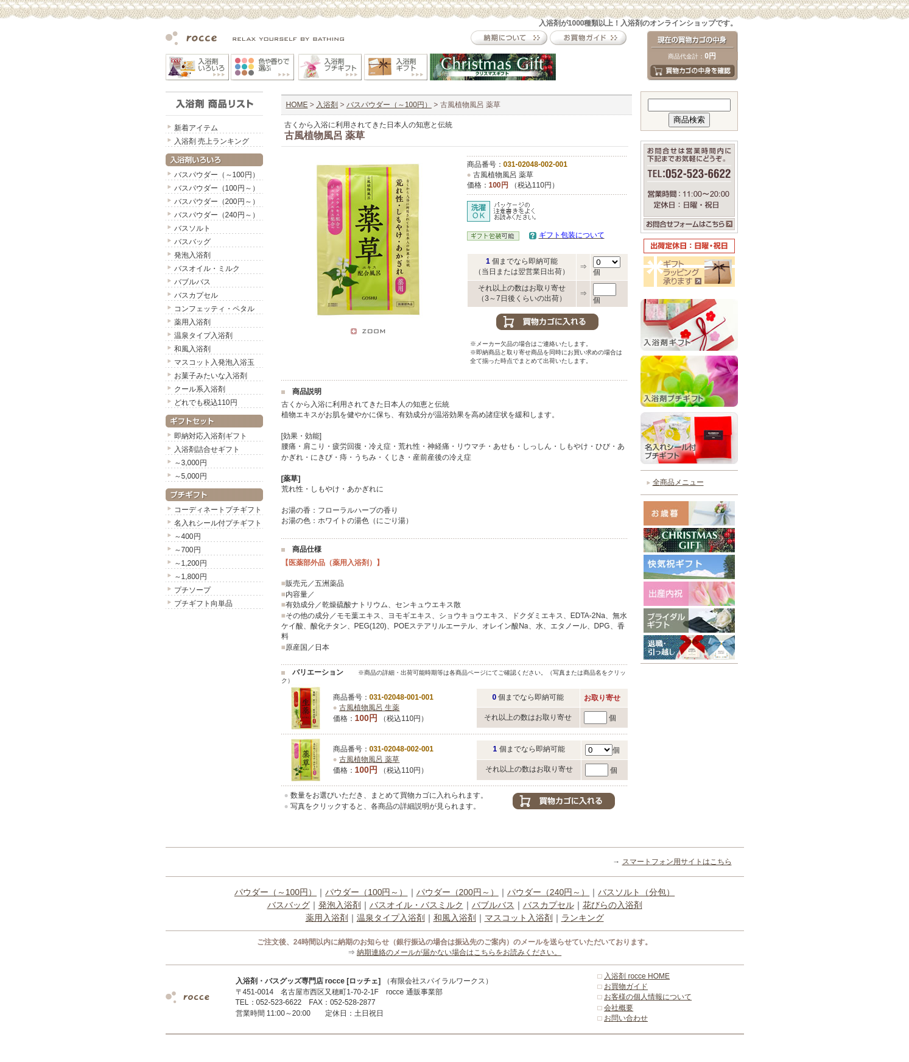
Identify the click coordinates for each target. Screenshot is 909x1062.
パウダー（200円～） (457, 892)
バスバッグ (192, 241)
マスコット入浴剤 (519, 918)
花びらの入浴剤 (612, 905)
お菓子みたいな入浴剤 (210, 375)
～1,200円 (190, 563)
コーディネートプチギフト (218, 509)
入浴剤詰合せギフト (207, 449)
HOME (297, 104)
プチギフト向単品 (203, 603)
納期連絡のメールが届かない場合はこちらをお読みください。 (459, 952)
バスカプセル (196, 295)
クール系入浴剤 (199, 389)
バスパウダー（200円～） (216, 201)
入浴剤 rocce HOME (637, 976)
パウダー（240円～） (548, 892)
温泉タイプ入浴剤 (203, 335)
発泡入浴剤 (192, 255)
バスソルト (192, 228)
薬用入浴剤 (192, 322)
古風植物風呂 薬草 (369, 759)
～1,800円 (190, 576)
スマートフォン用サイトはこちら (677, 861)
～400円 (187, 536)
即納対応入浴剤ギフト (210, 436)
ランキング (582, 918)
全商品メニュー (678, 482)
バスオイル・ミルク (207, 268)
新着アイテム (196, 128)
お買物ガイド (626, 986)
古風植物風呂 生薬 (369, 707)
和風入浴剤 (192, 349)
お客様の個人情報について (648, 997)
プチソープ (192, 590)
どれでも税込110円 (205, 402)
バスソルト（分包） (636, 892)
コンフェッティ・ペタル (214, 308)
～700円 (187, 550)
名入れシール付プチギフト (218, 523)
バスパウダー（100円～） (216, 188)
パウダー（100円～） (366, 892)
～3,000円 (190, 463)
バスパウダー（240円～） (216, 215)
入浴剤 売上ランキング (211, 141)
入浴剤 (327, 104)
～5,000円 (190, 476)
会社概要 (618, 1008)
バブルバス (192, 282)
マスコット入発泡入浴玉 (214, 362)
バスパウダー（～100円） (216, 175)
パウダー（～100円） (275, 892)
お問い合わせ (626, 1018)
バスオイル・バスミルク (416, 905)
